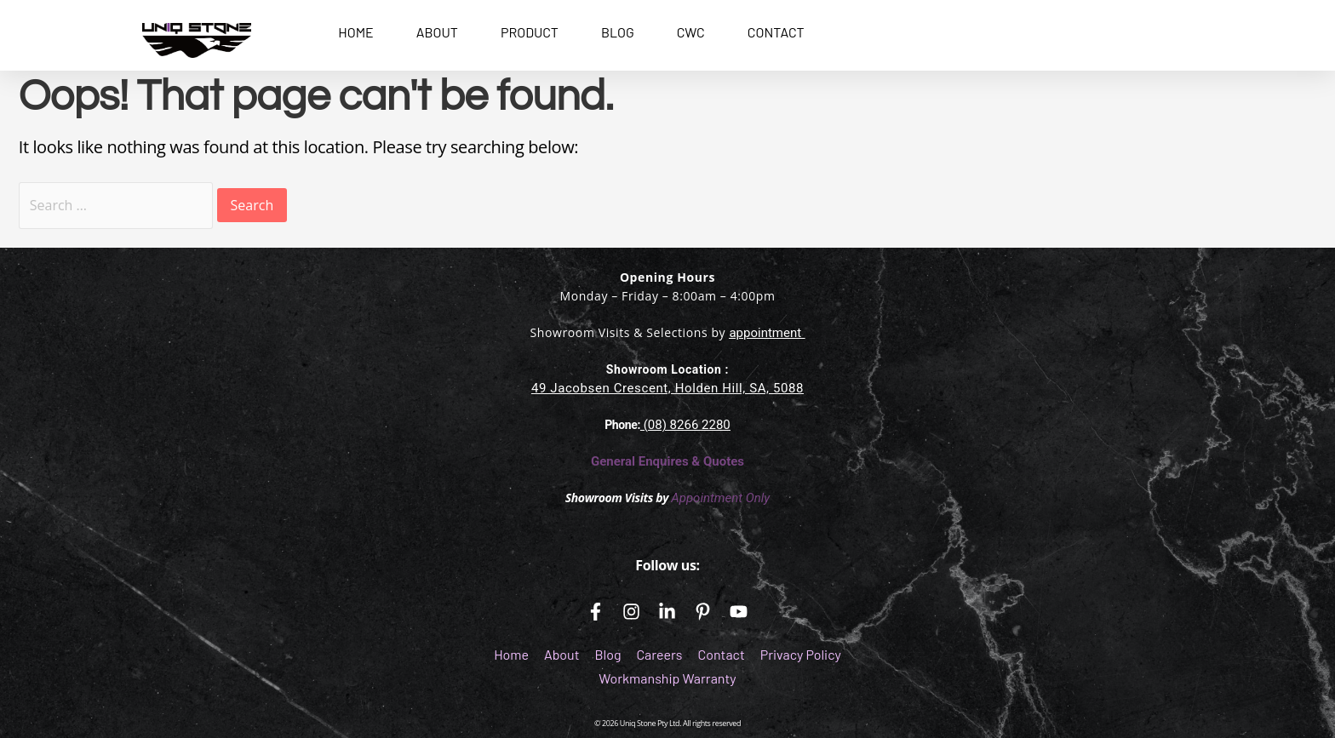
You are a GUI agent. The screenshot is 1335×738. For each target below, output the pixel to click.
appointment (765, 332)
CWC (691, 32)
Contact (721, 654)
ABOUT (437, 32)
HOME (356, 32)
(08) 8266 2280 (685, 424)
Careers (659, 654)
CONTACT (776, 32)
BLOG (617, 32)
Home (511, 654)
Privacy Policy (800, 654)
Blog (607, 654)
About (561, 654)
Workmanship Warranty (667, 678)
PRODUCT (530, 32)
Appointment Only (720, 498)
